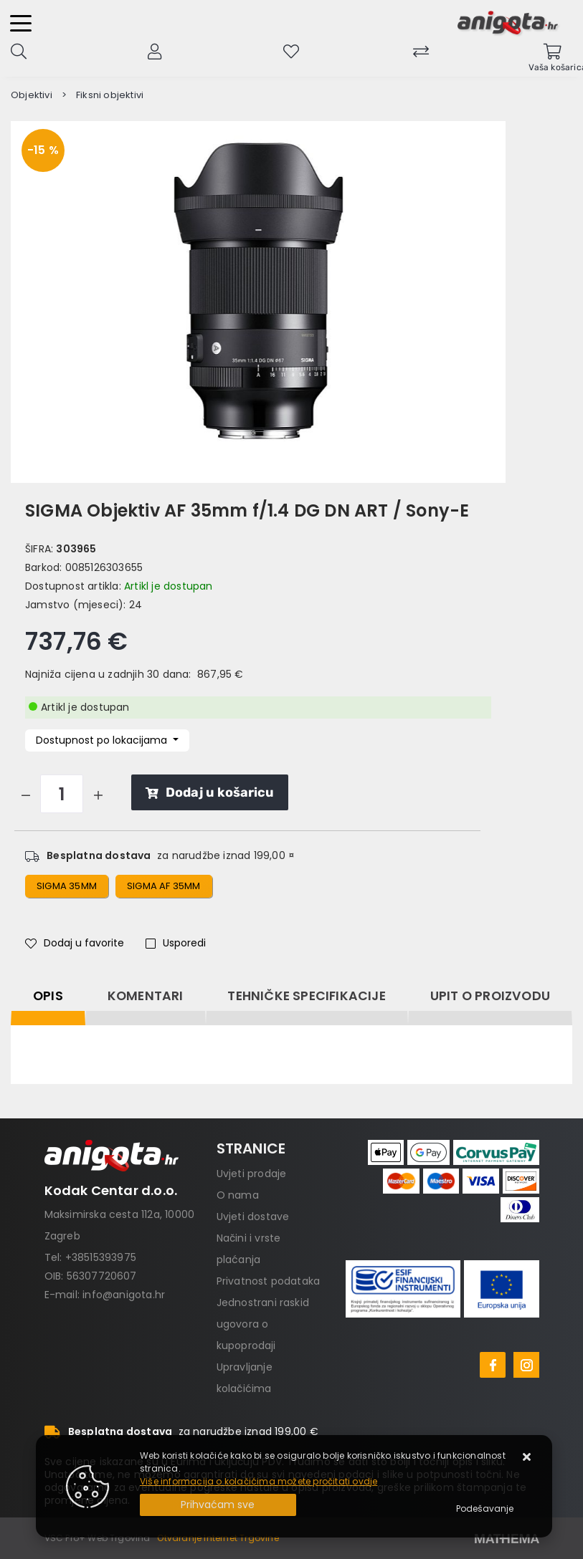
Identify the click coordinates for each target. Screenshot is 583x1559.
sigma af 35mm (164, 886)
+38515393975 (100, 1257)
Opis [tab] (48, 995)
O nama (238, 1195)
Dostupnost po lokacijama (103, 740)
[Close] (218, 1505)
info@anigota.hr (123, 1294)
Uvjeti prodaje (252, 1173)
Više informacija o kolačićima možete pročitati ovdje (258, 1481)
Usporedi (176, 943)
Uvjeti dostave (253, 1216)
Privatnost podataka (269, 1281)
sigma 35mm (67, 886)
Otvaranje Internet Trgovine (217, 1538)
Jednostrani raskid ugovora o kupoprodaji (263, 1324)
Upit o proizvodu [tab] (490, 995)
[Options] (485, 1509)
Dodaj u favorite (74, 943)
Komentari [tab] (146, 995)
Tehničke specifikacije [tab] (306, 995)
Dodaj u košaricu (210, 792)
